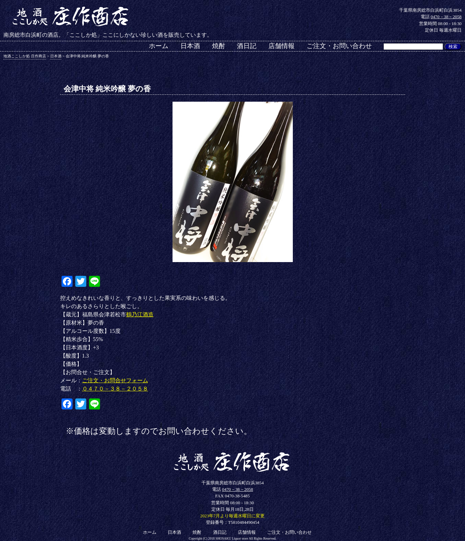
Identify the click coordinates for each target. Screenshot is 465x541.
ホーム (158, 46)
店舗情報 (281, 46)
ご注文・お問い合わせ (339, 46)
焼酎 (218, 46)
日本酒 (190, 46)
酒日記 (246, 46)
